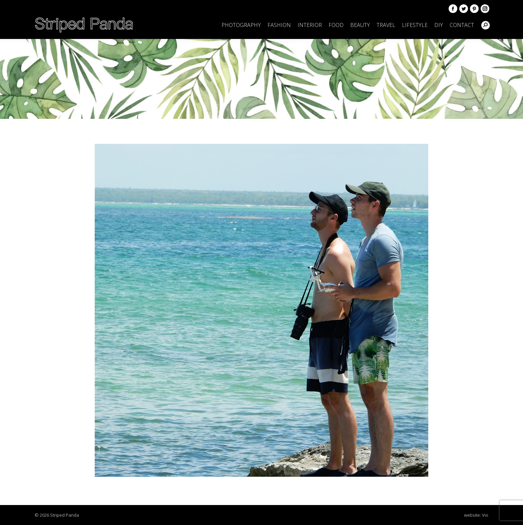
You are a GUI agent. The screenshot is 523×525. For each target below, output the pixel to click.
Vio (485, 515)
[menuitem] (241, 25)
